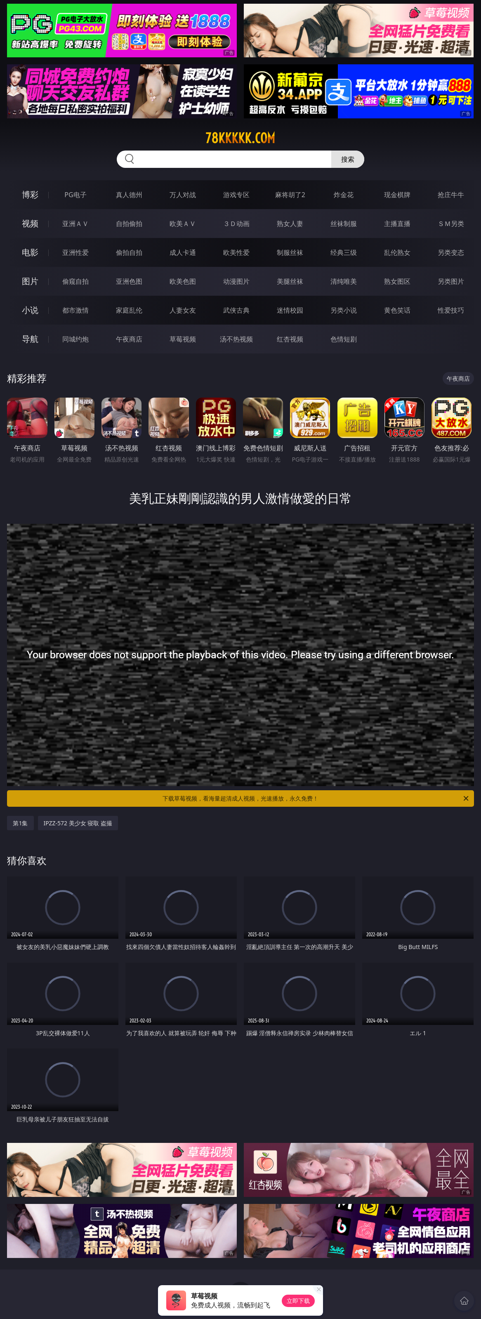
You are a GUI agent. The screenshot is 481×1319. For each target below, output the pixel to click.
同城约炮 (75, 339)
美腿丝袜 (290, 281)
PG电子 (75, 194)
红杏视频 (290, 339)
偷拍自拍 (129, 252)
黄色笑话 (397, 310)
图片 (30, 281)
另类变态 (451, 252)
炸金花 (344, 194)
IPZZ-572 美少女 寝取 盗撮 (78, 823)
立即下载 (298, 1301)
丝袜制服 (343, 223)
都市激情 (75, 310)
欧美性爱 (236, 252)
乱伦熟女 (397, 252)
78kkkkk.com (240, 138)
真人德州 (129, 194)
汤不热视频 (236, 339)
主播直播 (397, 223)
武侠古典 (236, 310)
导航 (30, 338)
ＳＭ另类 (451, 223)
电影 (30, 252)
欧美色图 (183, 281)
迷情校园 (290, 310)
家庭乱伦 (129, 310)
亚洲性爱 (75, 252)
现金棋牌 (397, 194)
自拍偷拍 (129, 223)
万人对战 (183, 194)
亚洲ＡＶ (75, 223)
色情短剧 (343, 339)
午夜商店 (129, 339)
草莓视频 (183, 339)
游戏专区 (236, 194)
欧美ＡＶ (183, 223)
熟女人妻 (290, 223)
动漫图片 (236, 281)
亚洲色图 (129, 281)
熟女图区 (397, 281)
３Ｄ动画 (236, 223)
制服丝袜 (290, 252)
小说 (30, 310)
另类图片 (451, 281)
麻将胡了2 (290, 194)
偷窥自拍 (75, 281)
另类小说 (343, 310)
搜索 (347, 159)
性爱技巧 (451, 310)
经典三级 (343, 252)
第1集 (20, 823)
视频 (30, 223)
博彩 (30, 194)
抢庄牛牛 (451, 194)
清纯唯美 (343, 281)
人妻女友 (183, 310)
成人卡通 (183, 252)
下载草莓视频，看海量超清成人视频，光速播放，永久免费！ (316, 798)
